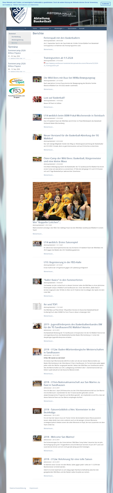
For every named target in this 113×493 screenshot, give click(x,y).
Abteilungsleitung (17, 40)
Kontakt (81, 28)
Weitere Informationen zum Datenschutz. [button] (26, 5)
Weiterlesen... (49, 49)
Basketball (12, 34)
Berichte (14, 43)
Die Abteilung (16, 37)
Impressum (34, 488)
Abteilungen (58, 28)
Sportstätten (72, 28)
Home (35, 28)
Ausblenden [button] (105, 3)
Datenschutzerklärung (18, 488)
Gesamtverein (44, 28)
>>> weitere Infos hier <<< (16, 58)
